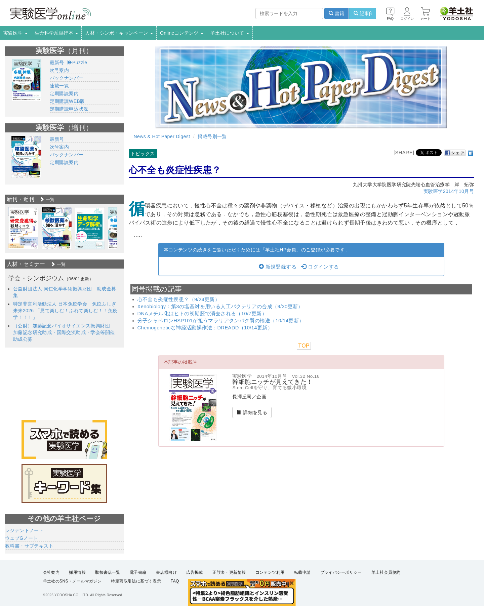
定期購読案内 (64, 93)
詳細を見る (252, 412)
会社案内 (51, 572)
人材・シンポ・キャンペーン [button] (119, 33)
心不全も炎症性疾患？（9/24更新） (178, 299)
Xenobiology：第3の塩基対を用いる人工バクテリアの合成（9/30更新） (220, 306)
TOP (304, 346)
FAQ (175, 581)
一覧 (47, 199)
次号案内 (59, 70)
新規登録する (277, 267)
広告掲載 (194, 572)
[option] (23, 228)
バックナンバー (67, 78)
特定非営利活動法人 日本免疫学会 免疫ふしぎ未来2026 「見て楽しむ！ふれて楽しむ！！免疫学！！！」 (65, 310)
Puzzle (77, 62)
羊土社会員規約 (386, 572)
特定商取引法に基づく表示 (136, 581)
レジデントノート (24, 530)
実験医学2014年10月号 (449, 191)
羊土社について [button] (229, 33)
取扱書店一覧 (107, 572)
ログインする (320, 267)
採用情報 (77, 572)
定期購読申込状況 (69, 109)
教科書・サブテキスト (29, 546)
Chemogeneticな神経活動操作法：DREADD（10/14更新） (205, 327)
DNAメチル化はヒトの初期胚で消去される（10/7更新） (202, 313)
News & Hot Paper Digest (162, 136)
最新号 (57, 62)
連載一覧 (59, 85)
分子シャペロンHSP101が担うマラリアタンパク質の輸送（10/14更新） (220, 320)
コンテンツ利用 (270, 572)
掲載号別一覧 (212, 136)
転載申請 (302, 572)
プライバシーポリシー (341, 572)
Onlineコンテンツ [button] (181, 33)
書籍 (336, 13)
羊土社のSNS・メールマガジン (72, 581)
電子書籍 (138, 572)
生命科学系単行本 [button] (56, 33)
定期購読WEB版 (67, 101)
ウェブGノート (21, 538)
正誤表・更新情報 (229, 572)
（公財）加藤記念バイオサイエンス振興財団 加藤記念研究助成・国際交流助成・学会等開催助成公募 (64, 332)
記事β (363, 13)
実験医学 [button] (15, 33)
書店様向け (166, 572)
